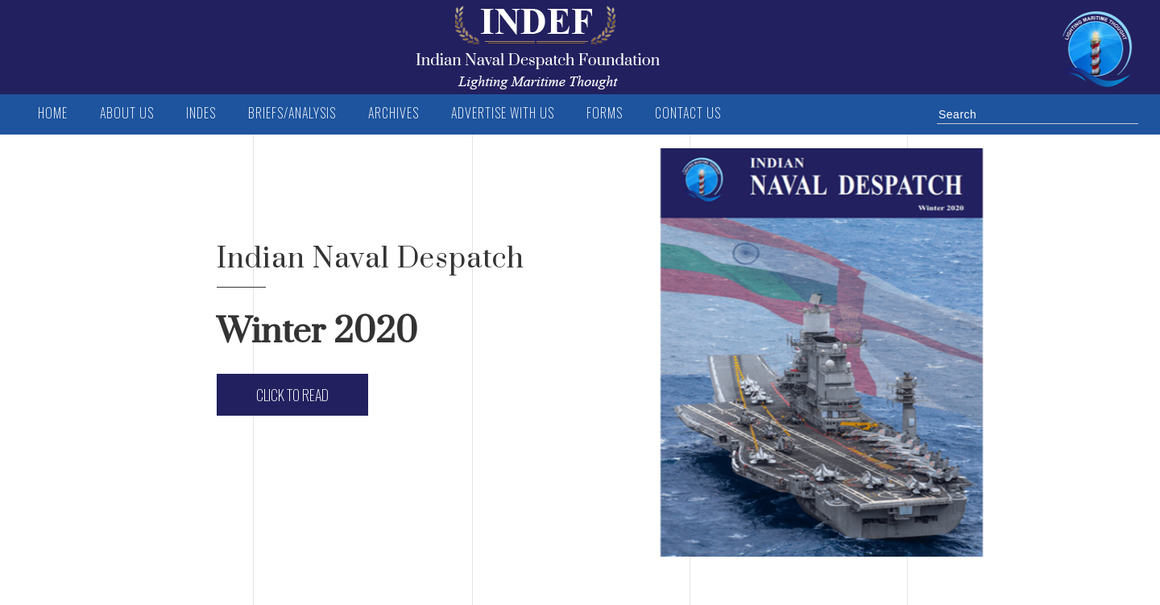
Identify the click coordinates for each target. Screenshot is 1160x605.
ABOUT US (127, 112)
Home (53, 112)
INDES (201, 112)
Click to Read (292, 394)
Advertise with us (502, 112)
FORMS (604, 112)
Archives (393, 112)
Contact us (688, 112)
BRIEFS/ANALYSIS (292, 112)
